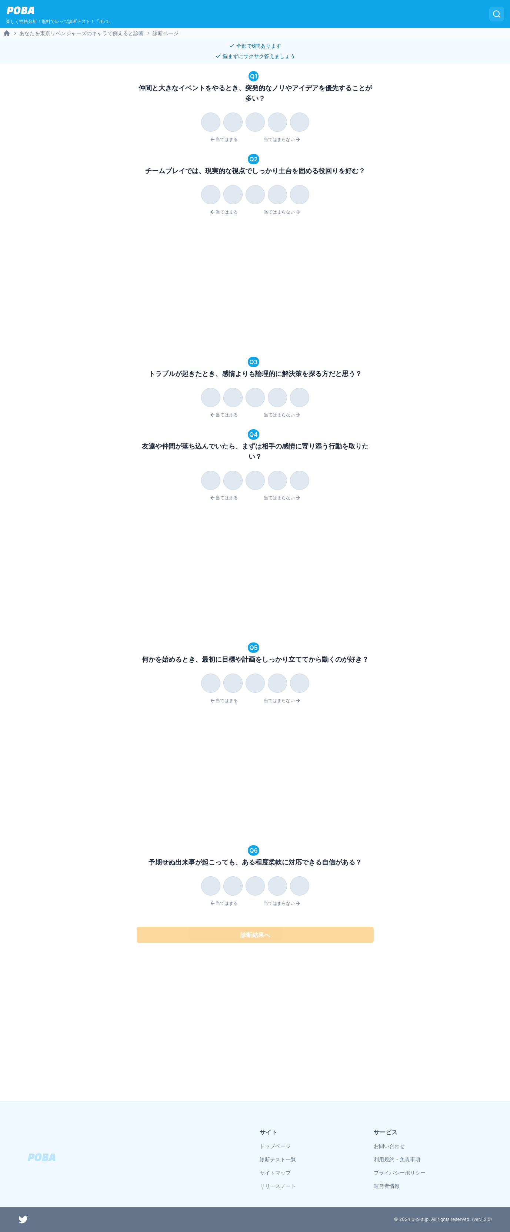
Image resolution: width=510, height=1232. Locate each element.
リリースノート (278, 1186)
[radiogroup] (255, 120)
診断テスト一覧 (278, 1159)
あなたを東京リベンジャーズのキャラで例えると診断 (81, 33)
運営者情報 (387, 1186)
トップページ (275, 1146)
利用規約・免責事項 (397, 1159)
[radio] (210, 122)
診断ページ (166, 33)
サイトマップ (275, 1172)
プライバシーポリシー (400, 1172)
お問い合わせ (389, 1146)
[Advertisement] (255, 287)
